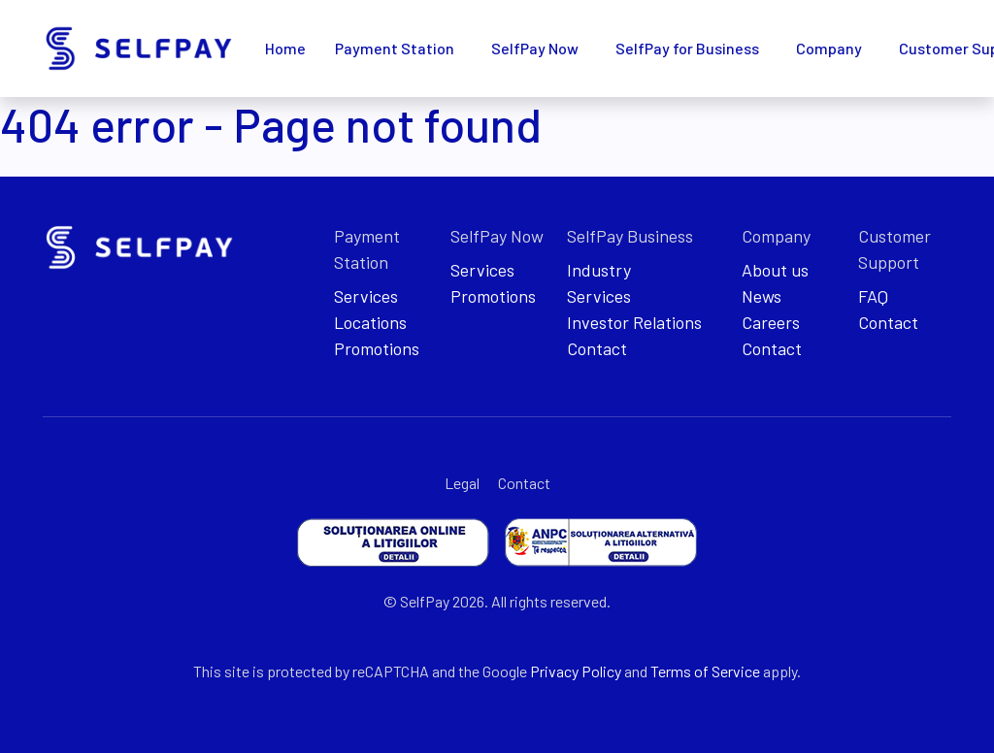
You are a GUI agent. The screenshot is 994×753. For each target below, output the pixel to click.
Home (285, 48)
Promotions (376, 348)
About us (775, 269)
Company (829, 48)
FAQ (873, 296)
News (761, 296)
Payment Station (394, 48)
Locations (370, 322)
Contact (597, 348)
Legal (462, 483)
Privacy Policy (575, 671)
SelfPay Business (630, 235)
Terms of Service (705, 671)
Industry (599, 269)
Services (366, 296)
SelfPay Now (535, 48)
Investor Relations (634, 322)
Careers (771, 322)
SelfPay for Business (687, 48)
